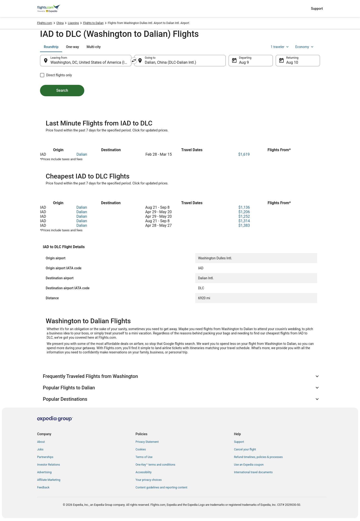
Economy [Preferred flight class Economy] (304, 47)
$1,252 (244, 216)
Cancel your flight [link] (245, 449)
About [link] (41, 442)
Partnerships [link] (45, 457)
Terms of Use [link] (143, 457)
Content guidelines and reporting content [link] (161, 487)
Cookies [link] (140, 449)
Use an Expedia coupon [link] (249, 464)
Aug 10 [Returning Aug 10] (292, 62)
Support (317, 8)
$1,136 (244, 207)
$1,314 (244, 221)
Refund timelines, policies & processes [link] (258, 457)
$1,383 (244, 225)
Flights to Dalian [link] (93, 23)
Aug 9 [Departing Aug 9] (244, 62)
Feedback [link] (43, 487)
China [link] (60, 23)
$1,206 (244, 212)
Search (62, 90)
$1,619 (244, 154)
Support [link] (239, 442)
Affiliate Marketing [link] (48, 480)
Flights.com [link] (44, 23)
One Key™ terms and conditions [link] (155, 464)
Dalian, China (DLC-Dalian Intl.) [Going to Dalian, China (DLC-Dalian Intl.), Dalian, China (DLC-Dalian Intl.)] (170, 62)
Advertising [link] (44, 472)
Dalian (81, 154)
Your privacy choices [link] (148, 480)
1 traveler (280, 47)
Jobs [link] (40, 449)
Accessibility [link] (143, 472)
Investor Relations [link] (48, 464)
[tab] (51, 47)
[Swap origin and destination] (133, 60)
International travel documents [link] (253, 472)
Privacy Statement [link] (147, 442)
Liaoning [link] (73, 23)
